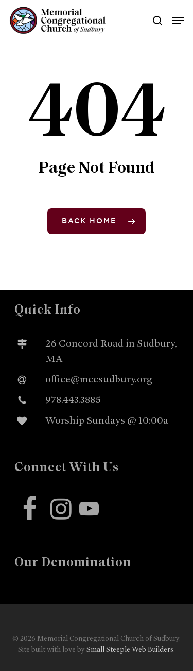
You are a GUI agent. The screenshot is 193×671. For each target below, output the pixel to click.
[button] (178, 20)
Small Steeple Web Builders (129, 649)
